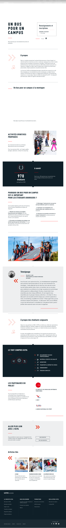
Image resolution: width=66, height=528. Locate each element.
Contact (24, 524)
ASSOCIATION (8, 3)
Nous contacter (43, 437)
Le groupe (38, 0)
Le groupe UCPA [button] (8, 499)
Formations (51, 0)
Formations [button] (37, 499)
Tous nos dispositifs (43, 440)
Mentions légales (7, 524)
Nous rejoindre (58, 0)
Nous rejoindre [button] (24, 499)
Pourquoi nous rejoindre (24, 505)
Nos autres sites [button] (54, 499)
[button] (46, 38)
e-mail (43, 33)
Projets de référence (8, 514)
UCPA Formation (37, 504)
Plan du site (19, 524)
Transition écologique (8, 509)
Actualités (44, 0)
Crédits (13, 524)
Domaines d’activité (7, 504)
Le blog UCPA (51, 504)
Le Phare (17, 474)
